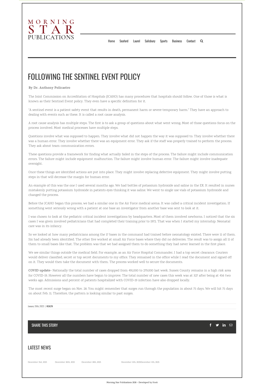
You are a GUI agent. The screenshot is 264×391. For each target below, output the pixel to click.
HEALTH (50, 306)
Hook (155, 382)
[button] (201, 40)
